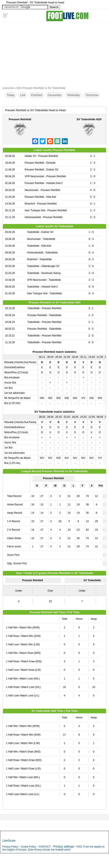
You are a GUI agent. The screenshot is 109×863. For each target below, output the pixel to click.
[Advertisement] (54, 52)
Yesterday (73, 95)
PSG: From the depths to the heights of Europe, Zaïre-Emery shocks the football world (53, 848)
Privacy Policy (10, 846)
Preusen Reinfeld (20, 119)
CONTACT (45, 846)
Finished (36, 95)
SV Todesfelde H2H (89, 119)
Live (23, 95)
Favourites (54, 95)
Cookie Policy (28, 846)
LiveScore (8, 840)
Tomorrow (91, 95)
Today (11, 95)
